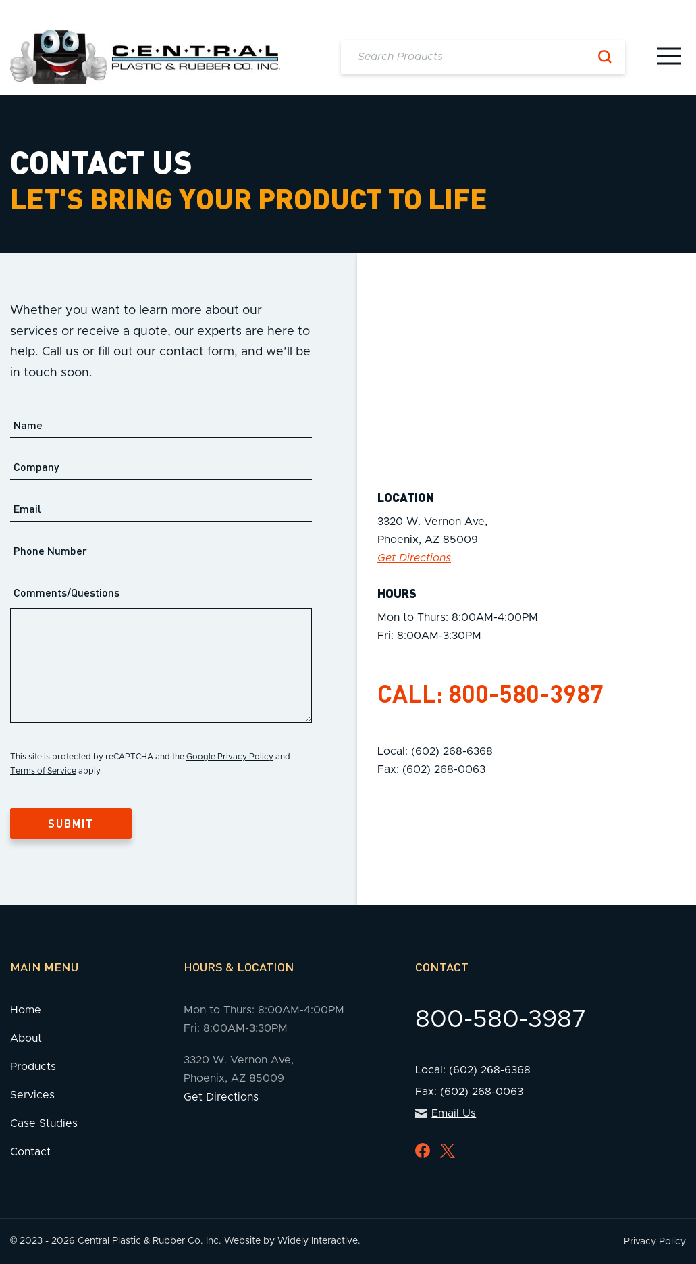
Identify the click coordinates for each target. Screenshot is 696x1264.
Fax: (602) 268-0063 (431, 769)
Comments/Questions (66, 592)
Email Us (446, 1113)
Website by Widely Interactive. (292, 1241)
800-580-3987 (526, 693)
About (26, 1038)
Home (25, 1010)
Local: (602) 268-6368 (435, 751)
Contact (30, 1151)
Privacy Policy (655, 1241)
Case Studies (44, 1123)
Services (32, 1095)
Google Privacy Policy (229, 757)
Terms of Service (43, 771)
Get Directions (414, 558)
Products (33, 1066)
